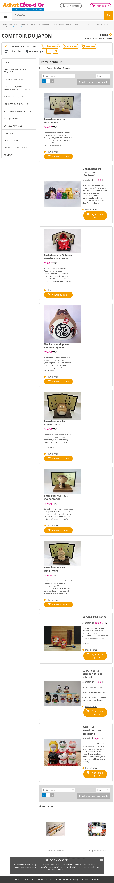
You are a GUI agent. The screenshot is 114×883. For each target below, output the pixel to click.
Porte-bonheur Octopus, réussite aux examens (58, 255)
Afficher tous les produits (95, 81)
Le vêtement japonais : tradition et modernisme (17, 88)
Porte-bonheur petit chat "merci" (56, 120)
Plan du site (27, 874)
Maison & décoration (44, 24)
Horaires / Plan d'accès (15, 147)
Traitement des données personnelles (71, 874)
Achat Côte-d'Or (26, 24)
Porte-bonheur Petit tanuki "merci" (56, 421)
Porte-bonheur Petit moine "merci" (56, 496)
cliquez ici (62, 869)
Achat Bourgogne (10, 24)
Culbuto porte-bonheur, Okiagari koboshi (93, 671)
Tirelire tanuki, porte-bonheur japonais (56, 344)
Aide (17, 874)
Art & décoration (62, 24)
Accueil (7, 62)
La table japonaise (13, 126)
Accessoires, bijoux (13, 96)
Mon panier (103, 5)
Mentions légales (44, 874)
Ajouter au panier (97, 215)
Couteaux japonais (13, 79)
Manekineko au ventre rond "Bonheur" (91, 171)
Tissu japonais (11, 118)
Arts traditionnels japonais (18, 111)
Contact (8, 155)
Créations (9, 133)
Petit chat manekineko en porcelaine (91, 727)
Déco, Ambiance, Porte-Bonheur (15, 70)
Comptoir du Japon (79, 24)
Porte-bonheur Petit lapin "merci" (56, 567)
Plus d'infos (52, 151)
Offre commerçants (57, 879)
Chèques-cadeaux (13, 140)
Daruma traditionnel (94, 615)
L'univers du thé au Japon (17, 104)
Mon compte (72, 5)
